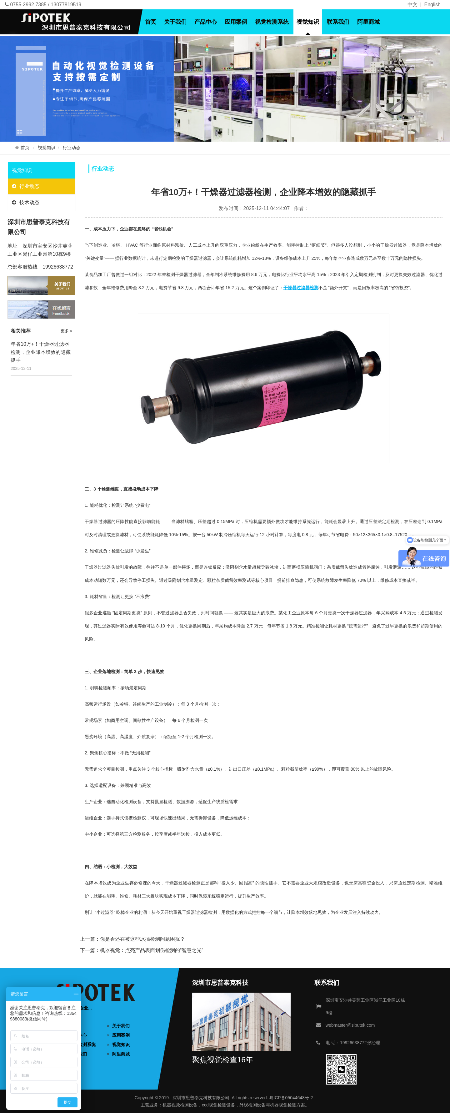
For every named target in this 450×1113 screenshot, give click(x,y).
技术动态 (25, 202)
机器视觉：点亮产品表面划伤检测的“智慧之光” (151, 950)
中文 (413, 4)
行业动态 (71, 147)
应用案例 (236, 22)
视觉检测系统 (272, 22)
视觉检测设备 (184, 1104)
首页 (150, 22)
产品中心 (205, 22)
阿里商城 (368, 22)
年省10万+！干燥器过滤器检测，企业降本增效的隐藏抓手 (41, 352)
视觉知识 (308, 22)
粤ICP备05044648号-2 (291, 1097)
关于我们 (175, 22)
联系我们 (338, 22)
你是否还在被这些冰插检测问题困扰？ (142, 939)
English (432, 4)
